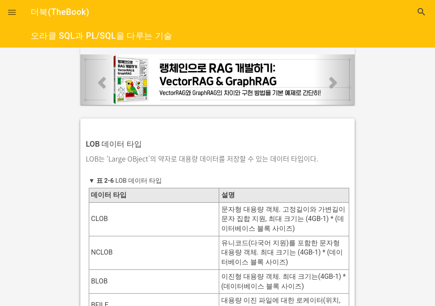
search (421, 12)
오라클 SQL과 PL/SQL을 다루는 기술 (101, 36)
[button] (12, 12)
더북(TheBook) (60, 12)
